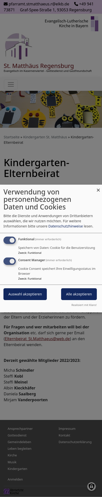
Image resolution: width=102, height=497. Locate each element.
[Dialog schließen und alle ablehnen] (98, 188)
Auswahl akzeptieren (25, 294)
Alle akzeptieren (79, 294)
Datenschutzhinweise (65, 226)
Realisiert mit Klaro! (84, 305)
